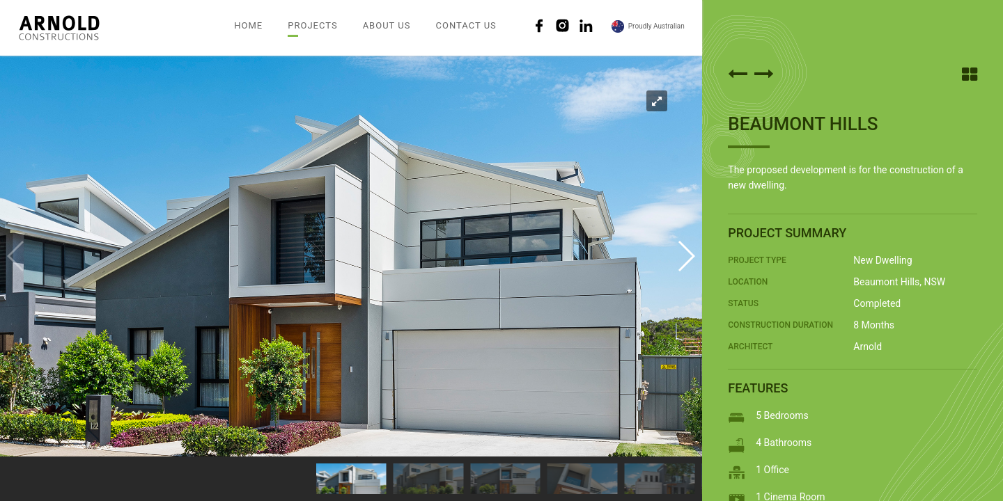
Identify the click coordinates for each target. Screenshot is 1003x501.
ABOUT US (387, 25)
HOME (248, 25)
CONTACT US (465, 25)
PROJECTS (312, 25)
